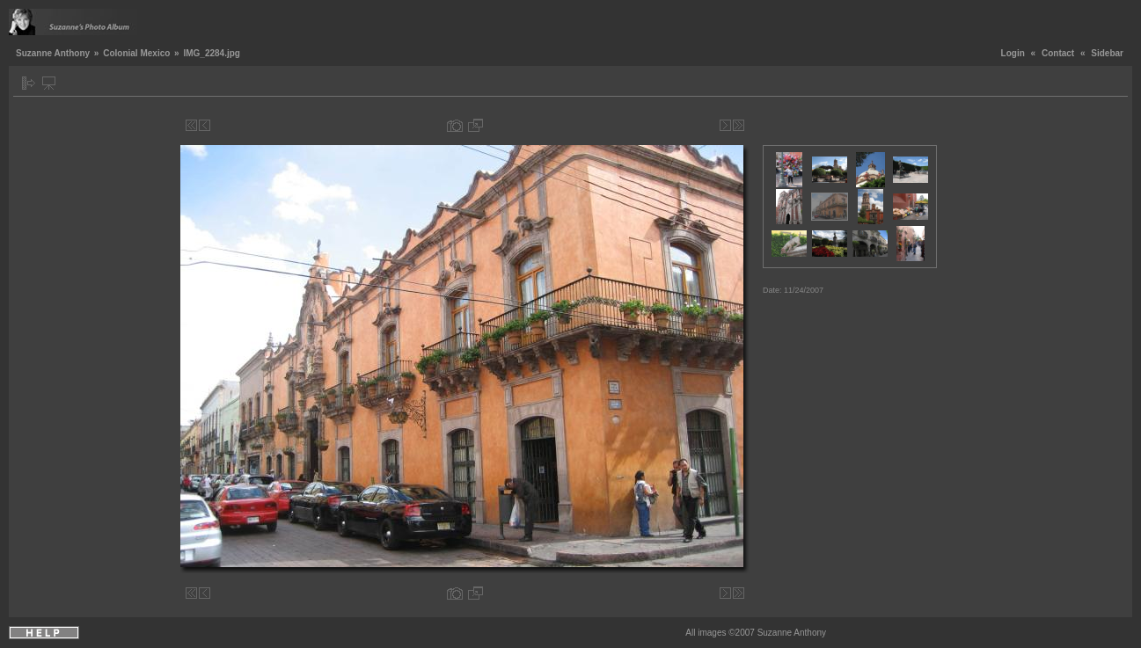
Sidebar (1107, 53)
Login (1013, 53)
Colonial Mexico (136, 53)
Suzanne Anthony (53, 53)
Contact (1058, 53)
